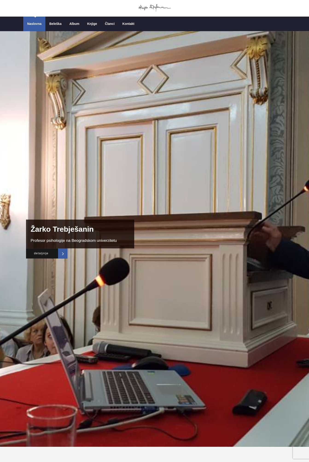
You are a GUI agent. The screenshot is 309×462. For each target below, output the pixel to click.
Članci (110, 24)
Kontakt (128, 24)
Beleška (55, 24)
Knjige (92, 24)
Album (74, 24)
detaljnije (40, 253)
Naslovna (34, 24)
